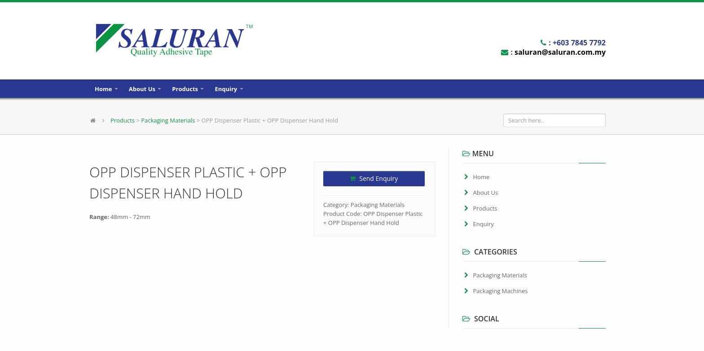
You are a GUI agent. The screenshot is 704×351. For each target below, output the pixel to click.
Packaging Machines (500, 291)
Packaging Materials (168, 120)
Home (106, 89)
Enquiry (229, 89)
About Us (145, 89)
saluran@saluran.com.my (560, 52)
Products (188, 89)
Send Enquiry (374, 178)
